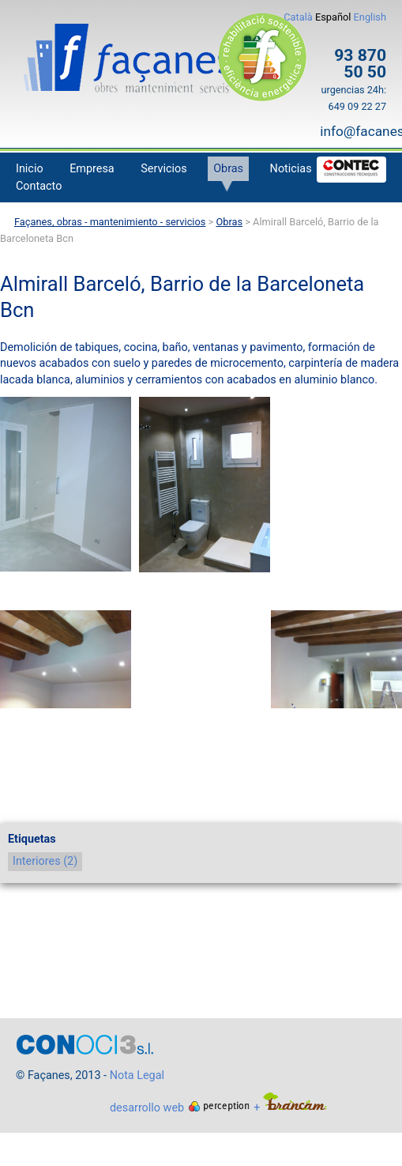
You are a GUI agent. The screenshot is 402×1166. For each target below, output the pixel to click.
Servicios (163, 168)
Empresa (92, 168)
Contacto (39, 186)
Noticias (291, 168)
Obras (228, 168)
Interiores (45, 861)
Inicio (29, 168)
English (370, 17)
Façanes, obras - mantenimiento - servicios (109, 222)
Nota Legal (137, 1075)
